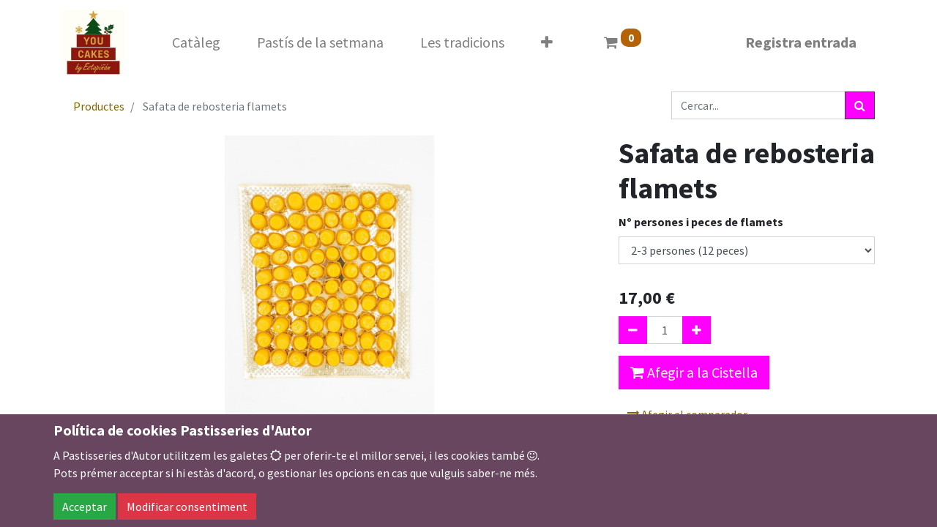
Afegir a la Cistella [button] (694, 372)
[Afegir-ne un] (696, 330)
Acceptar (84, 506)
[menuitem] (196, 42)
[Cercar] (860, 105)
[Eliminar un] (633, 330)
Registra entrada (800, 42)
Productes (98, 106)
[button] (547, 42)
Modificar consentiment (187, 506)
